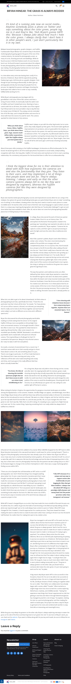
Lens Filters (35, 643)
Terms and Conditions (24, 675)
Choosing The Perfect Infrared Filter (47, 650)
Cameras (34, 659)
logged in (12, 631)
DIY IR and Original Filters (36, 650)
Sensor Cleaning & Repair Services (36, 655)
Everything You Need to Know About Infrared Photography (48, 670)
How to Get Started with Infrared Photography (48, 644)
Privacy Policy (10, 675)
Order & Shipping (58, 645)
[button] (63, 6)
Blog (55, 643)
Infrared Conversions (35, 646)
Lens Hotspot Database (46, 661)
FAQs (44, 675)
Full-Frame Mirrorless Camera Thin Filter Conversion (36, 664)
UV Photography (47, 665)
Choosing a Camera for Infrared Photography (48, 656)
